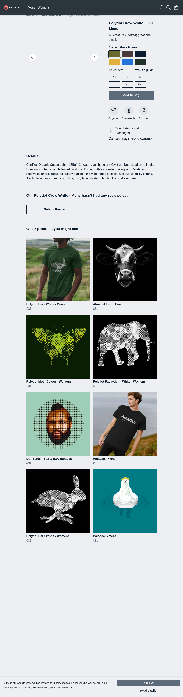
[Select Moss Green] (114, 59)
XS (115, 81)
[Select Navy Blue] (140, 59)
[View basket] (176, 7)
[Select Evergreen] (140, 66)
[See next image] (94, 62)
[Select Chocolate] (127, 59)
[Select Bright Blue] (127, 66)
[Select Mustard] (114, 66)
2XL (140, 89)
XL (127, 89)
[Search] (168, 7)
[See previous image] (32, 62)
